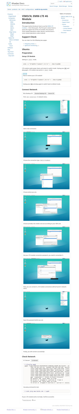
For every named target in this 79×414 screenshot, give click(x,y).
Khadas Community (29, 410)
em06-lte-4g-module (41, 9)
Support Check (66, 22)
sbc (19, 9)
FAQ (9, 50)
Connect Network (67, 28)
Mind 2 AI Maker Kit (14, 41)
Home (9, 9)
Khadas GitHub (46, 410)
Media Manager (63, 6)
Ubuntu (64, 24)
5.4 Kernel (35, 360)
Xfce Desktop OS (28, 93)
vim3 (23, 9)
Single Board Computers (12, 17)
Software (10, 48)
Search (71, 3)
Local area (11, 54)
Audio (10, 44)
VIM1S (12, 28)
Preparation (66, 26)
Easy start (11, 55)
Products (10, 14)
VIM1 (11, 30)
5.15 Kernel (26, 360)
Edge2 (12, 34)
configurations (29, 9)
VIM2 (11, 26)
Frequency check (29, 44)
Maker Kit (11, 38)
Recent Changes (54, 6)
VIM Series (12, 20)
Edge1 (12, 36)
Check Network (67, 30)
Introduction (65, 20)
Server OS (51, 93)
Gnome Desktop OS (40, 93)
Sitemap (70, 6)
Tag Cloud (10, 52)
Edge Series (12, 32)
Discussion (63, 32)
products (14, 9)
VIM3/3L (12, 24)
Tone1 (11, 46)
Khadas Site (10, 410)
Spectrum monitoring (31, 45)
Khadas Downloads (62, 410)
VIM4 (11, 22)
